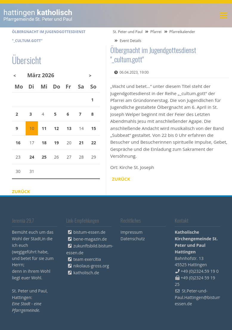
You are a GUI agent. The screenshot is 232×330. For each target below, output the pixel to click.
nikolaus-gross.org (91, 266)
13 (69, 128)
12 (56, 128)
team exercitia (87, 259)
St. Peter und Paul (128, 31)
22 (93, 142)
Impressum (131, 232)
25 (44, 157)
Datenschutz (132, 238)
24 (32, 157)
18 (44, 142)
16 (18, 142)
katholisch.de (86, 272)
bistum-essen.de (89, 232)
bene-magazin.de (90, 239)
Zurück (121, 179)
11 (44, 128)
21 (81, 142)
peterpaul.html (38, 15)
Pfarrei (156, 31)
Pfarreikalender (182, 31)
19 (56, 142)
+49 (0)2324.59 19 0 (200, 271)
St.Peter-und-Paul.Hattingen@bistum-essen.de (198, 297)
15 (93, 128)
